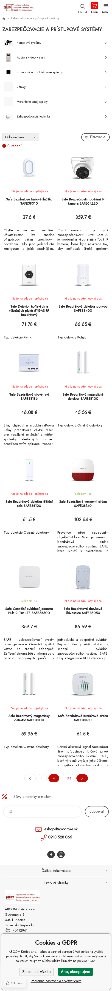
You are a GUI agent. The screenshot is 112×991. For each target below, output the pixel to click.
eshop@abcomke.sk (60, 829)
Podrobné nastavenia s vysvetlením (56, 981)
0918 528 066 (60, 837)
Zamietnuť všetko (36, 972)
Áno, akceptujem (75, 972)
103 (68, 778)
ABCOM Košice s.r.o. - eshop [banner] (18, 8)
